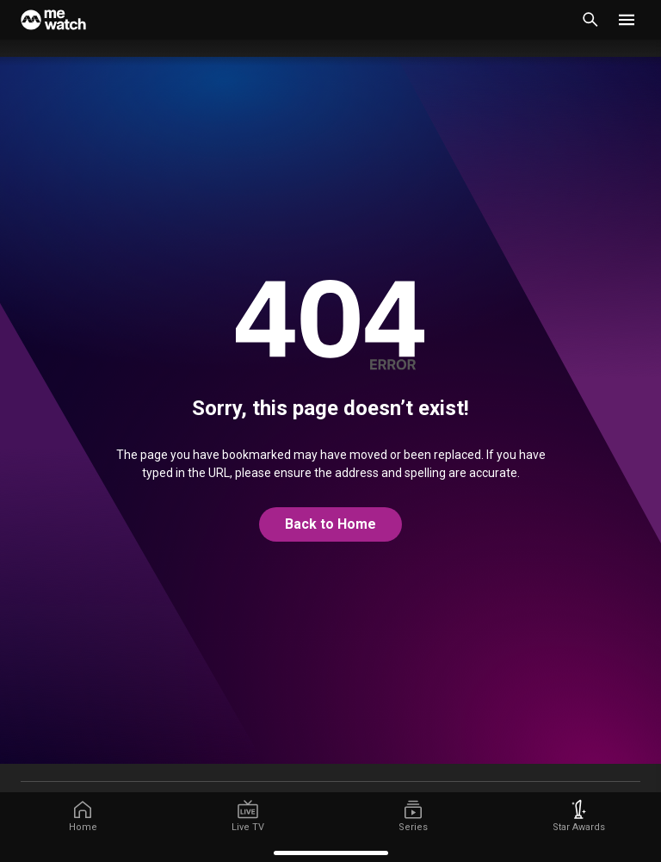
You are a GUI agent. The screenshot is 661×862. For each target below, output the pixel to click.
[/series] (413, 816)
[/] (82, 816)
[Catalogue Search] (590, 20)
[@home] (330, 524)
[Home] (53, 19)
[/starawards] (578, 816)
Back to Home (330, 524)
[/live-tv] (247, 816)
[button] (626, 20)
